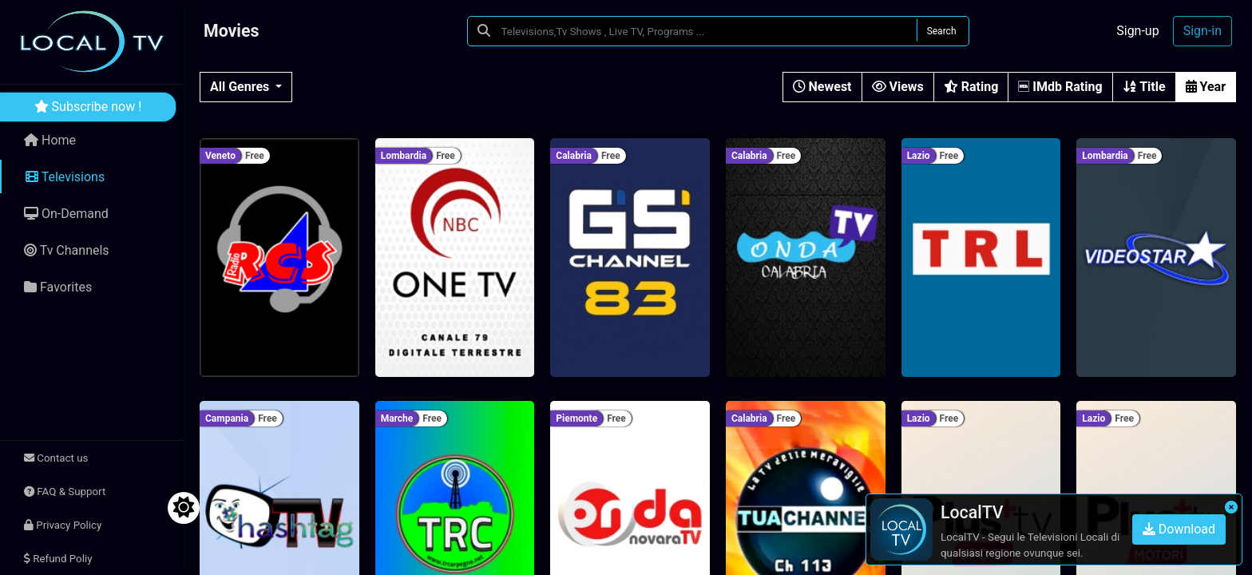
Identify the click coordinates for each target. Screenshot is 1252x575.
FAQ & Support (64, 492)
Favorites (58, 287)
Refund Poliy (58, 559)
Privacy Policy (62, 525)
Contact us (56, 458)
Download (1179, 529)
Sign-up (1137, 30)
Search (942, 31)
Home (50, 140)
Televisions (65, 176)
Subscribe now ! (88, 106)
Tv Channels (66, 250)
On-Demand (66, 213)
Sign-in (1202, 30)
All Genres (241, 86)
